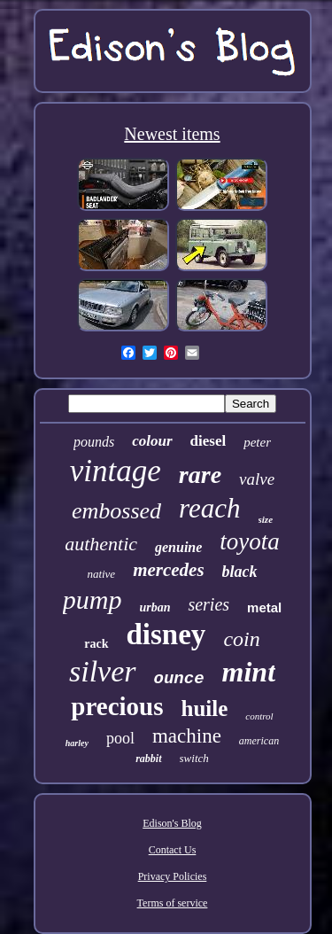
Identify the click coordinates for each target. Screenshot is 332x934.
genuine (178, 547)
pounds (93, 441)
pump (92, 599)
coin (241, 638)
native (101, 573)
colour (152, 440)
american (259, 741)
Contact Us (173, 850)
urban (154, 607)
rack (96, 643)
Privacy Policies (172, 876)
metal (264, 607)
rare (200, 474)
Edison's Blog (172, 823)
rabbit (148, 758)
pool (120, 738)
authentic (101, 544)
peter (257, 442)
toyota (250, 541)
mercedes (168, 569)
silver (102, 671)
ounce (179, 679)
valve (256, 479)
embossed (116, 511)
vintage (115, 471)
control (259, 716)
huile (204, 708)
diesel (208, 440)
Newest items (172, 134)
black (240, 571)
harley (77, 743)
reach (209, 508)
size (266, 519)
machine (186, 736)
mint (248, 672)
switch (194, 758)
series (208, 604)
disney (166, 634)
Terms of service (172, 903)
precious (117, 706)
